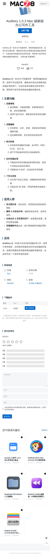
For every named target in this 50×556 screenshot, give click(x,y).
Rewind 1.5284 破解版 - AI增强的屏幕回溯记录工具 (36, 495)
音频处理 (38, 283)
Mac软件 (25, 64)
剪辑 (32, 283)
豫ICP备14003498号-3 (33, 553)
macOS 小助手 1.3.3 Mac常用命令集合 (12, 459)
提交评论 (7, 416)
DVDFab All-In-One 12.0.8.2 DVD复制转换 (36, 459)
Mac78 (17, 553)
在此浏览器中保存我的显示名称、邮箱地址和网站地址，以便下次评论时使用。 (26, 408)
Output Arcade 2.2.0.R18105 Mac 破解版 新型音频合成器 (12, 532)
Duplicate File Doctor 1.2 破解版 (13, 495)
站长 (9, 274)
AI (29, 283)
